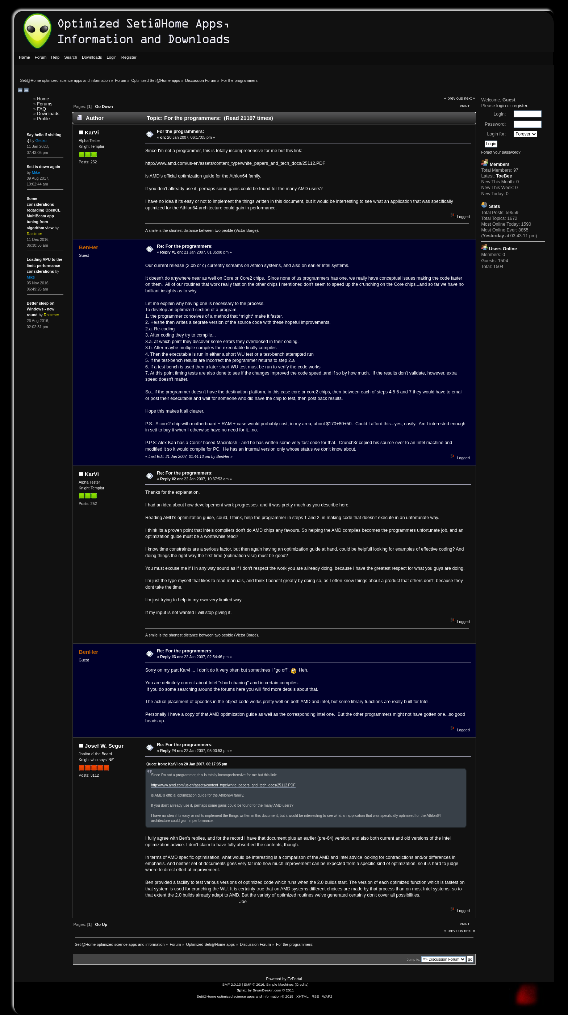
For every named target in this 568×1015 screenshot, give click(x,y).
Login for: (496, 134)
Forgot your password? (500, 152)
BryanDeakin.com (267, 990)
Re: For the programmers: (185, 246)
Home (43, 98)
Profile (43, 118)
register (519, 105)
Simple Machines (280, 984)
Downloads (48, 113)
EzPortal (294, 979)
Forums (44, 103)
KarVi (92, 132)
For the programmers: (180, 131)
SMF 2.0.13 (231, 984)
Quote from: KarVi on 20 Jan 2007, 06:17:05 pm (186, 764)
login (501, 105)
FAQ (41, 109)
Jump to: (413, 959)
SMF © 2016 (254, 984)
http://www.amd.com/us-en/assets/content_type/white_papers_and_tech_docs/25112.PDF (235, 163)
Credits (302, 984)
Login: (499, 114)
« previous (453, 98)
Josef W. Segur (104, 746)
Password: (495, 124)
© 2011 (288, 990)
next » (469, 98)
